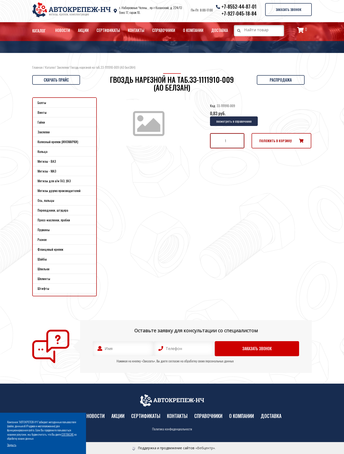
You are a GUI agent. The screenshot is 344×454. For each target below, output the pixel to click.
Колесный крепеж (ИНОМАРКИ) (58, 141)
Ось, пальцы (46, 200)
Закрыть (11, 445)
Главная (37, 67)
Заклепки (63, 67)
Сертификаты (108, 30)
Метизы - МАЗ (47, 170)
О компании (193, 30)
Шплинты (44, 278)
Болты (42, 102)
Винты (42, 112)
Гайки (41, 122)
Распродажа (281, 80)
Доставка (219, 30)
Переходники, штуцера (53, 210)
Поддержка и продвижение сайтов (166, 448)
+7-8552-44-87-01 (238, 6)
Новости (62, 30)
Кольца (42, 151)
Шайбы (42, 258)
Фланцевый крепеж (50, 249)
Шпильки (43, 268)
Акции (83, 30)
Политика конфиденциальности (172, 429)
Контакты (136, 30)
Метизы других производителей (59, 190)
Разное (42, 239)
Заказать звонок (288, 9)
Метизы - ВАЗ (47, 161)
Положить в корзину (275, 140)
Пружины (44, 229)
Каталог (39, 31)
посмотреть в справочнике (234, 121)
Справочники (163, 30)
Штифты (43, 288)
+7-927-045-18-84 (238, 13)
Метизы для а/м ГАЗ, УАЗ (54, 180)
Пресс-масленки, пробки (54, 219)
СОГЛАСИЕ (67, 434)
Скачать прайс (56, 80)
